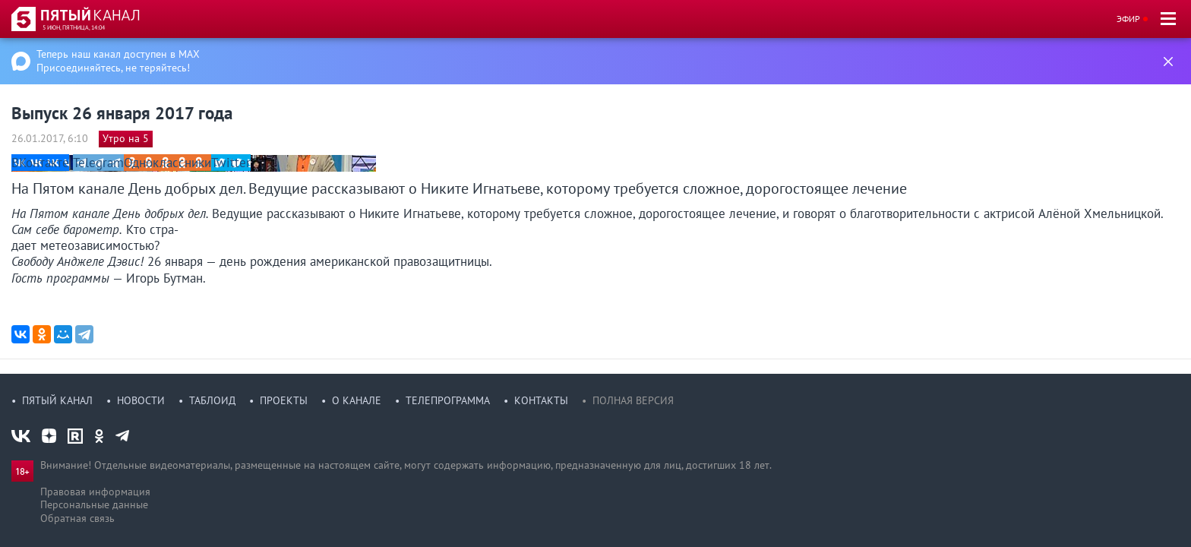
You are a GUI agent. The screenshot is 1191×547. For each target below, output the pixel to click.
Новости (141, 400)
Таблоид (212, 400)
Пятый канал (57, 400)
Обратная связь (77, 518)
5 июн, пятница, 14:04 (74, 27)
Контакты (541, 400)
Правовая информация (95, 491)
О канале (356, 400)
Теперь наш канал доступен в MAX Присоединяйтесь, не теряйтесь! (118, 60)
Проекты (284, 400)
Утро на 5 (126, 138)
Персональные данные (94, 504)
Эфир (1128, 18)
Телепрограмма (448, 400)
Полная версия (633, 400)
